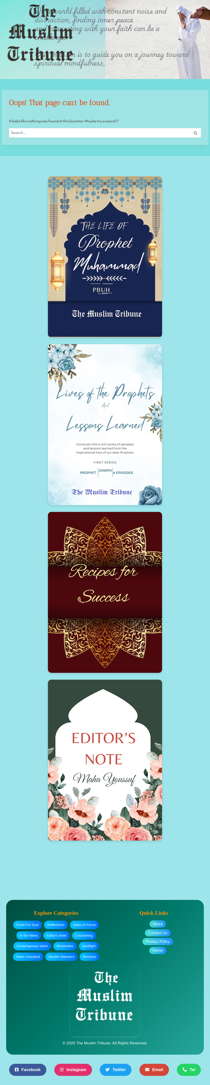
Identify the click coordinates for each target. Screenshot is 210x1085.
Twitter (115, 1069)
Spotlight (89, 946)
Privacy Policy (158, 941)
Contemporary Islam (32, 946)
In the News (29, 935)
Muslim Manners (61, 957)
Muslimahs (65, 946)
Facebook (28, 1069)
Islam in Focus (84, 925)
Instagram (73, 1069)
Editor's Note (56, 935)
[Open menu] (204, 39)
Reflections (56, 925)
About (158, 924)
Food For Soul (27, 925)
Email (154, 1069)
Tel (189, 1069)
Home (157, 950)
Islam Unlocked (28, 957)
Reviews (89, 957)
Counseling (84, 935)
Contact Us (157, 933)
